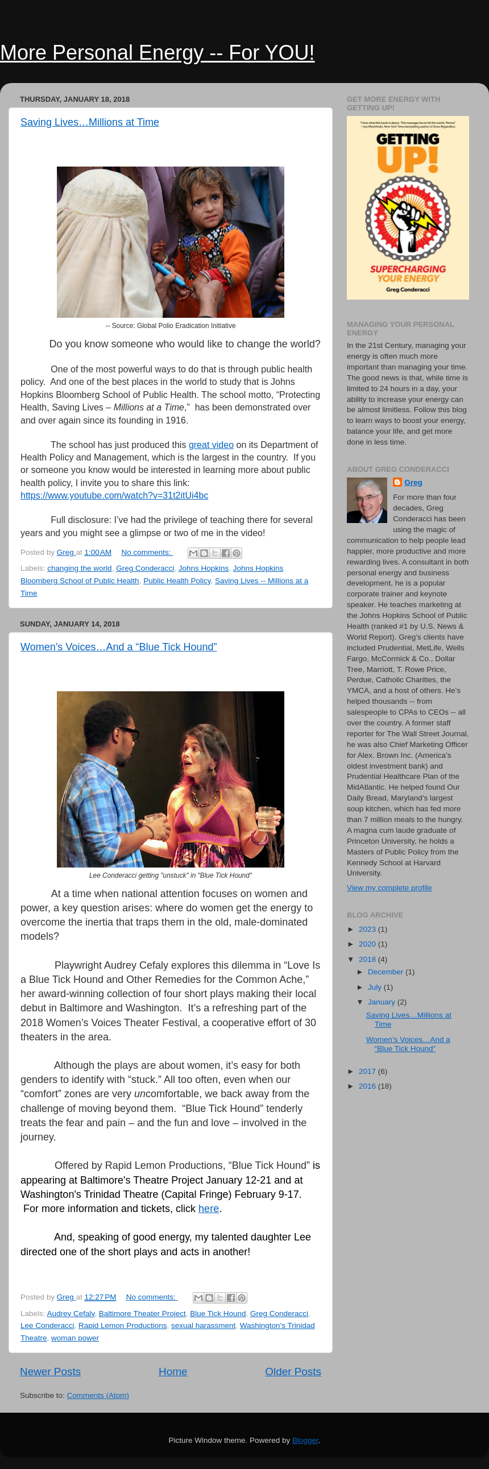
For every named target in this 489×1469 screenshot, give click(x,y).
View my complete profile (389, 887)
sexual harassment (203, 1325)
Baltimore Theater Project (142, 1313)
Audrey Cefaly (71, 1313)
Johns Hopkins (204, 568)
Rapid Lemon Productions (122, 1325)
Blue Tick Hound (218, 1313)
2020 (368, 944)
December (386, 972)
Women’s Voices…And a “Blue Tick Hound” (118, 647)
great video (211, 445)
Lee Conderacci (47, 1325)
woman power (75, 1338)
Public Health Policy (176, 580)
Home (173, 1371)
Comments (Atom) (98, 1395)
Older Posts (293, 1371)
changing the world (79, 568)
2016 (368, 1086)
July (376, 987)
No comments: (147, 552)
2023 (368, 929)
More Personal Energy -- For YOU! (157, 52)
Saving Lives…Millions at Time (89, 122)
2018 (368, 959)
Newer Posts (50, 1371)
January (382, 1002)
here (208, 1208)
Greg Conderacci (145, 568)
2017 (368, 1071)
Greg (413, 482)
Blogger (305, 1440)
